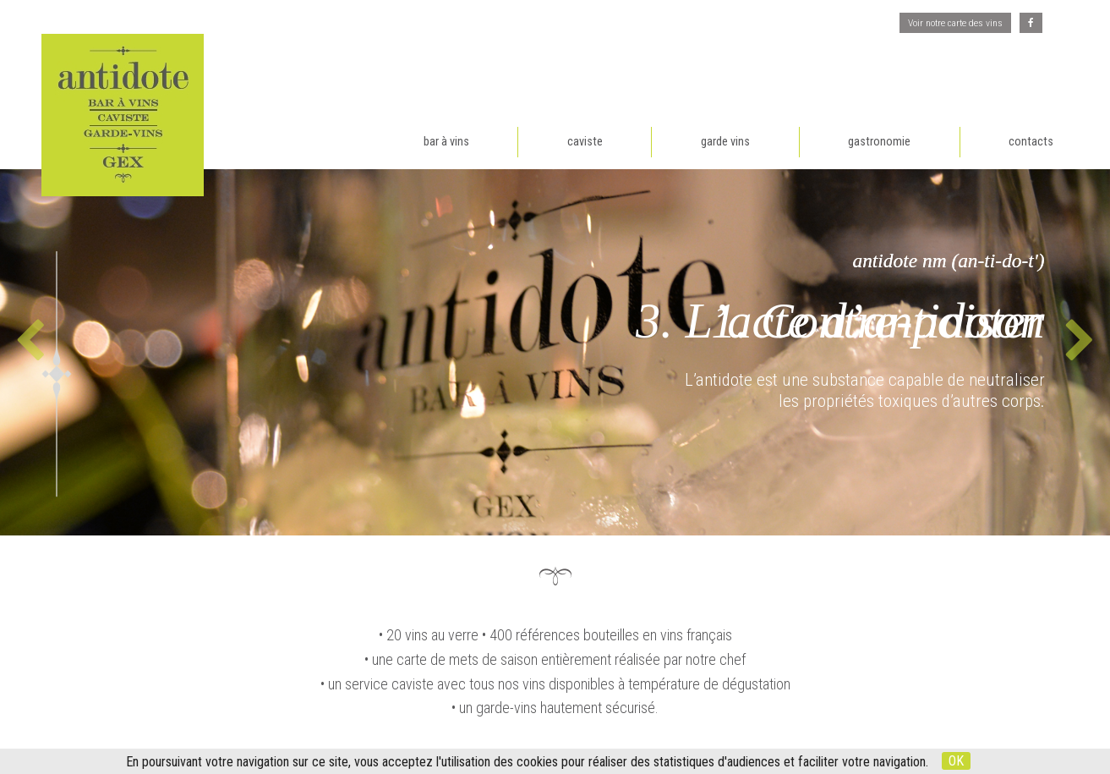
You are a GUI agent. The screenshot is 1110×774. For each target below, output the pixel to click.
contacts (1031, 141)
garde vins (725, 141)
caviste (585, 141)
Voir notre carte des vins (955, 23)
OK (956, 761)
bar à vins (446, 141)
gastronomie (879, 141)
